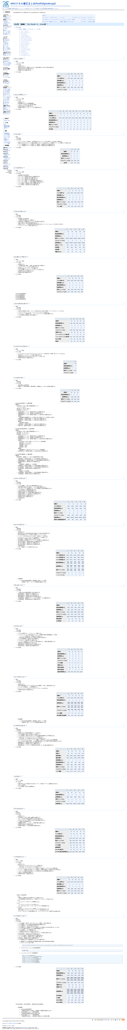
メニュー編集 (7, 143)
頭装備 (5, 20)
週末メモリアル (7, 54)
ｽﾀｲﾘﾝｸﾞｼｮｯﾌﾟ (7, 103)
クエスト (6, 70)
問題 (5, 138)
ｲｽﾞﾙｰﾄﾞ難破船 (7, 49)
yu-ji (14, 1028)
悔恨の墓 (6, 42)
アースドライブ (24, 52)
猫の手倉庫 (6, 99)
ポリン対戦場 (7, 47)
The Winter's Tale (10, 1025)
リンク (5, 128)
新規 (37, 8)
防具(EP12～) (7, 22)
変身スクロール (7, 30)
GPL (35, 1027)
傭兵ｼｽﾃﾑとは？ (7, 106)
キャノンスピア (24, 31)
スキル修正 (6, 83)
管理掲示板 (6, 139)
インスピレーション (25, 55)
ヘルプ (55, 8)
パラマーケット (7, 100)
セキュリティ (7, 136)
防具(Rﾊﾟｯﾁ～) (7, 23)
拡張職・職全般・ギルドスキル (67, 21)
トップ (5, 8)
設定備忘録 (6, 132)
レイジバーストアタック (26, 40)
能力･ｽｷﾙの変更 (7, 63)
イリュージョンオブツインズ (7, 164)
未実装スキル (7, 82)
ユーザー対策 (7, 135)
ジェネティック (91, 19)
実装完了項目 (7, 120)
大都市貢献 (6, 102)
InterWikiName (7, 142)
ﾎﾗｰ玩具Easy (6, 40)
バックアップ (22, 8)
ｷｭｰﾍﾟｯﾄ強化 (6, 92)
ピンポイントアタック (26, 37)
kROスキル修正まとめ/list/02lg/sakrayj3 (33, 3)
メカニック (90, 17)
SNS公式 (18, 27)
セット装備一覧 (7, 27)
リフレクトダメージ (25, 36)
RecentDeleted (7, 150)
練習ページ (6, 127)
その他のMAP (7, 51)
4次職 (5, 161)
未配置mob (6, 61)
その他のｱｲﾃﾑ (7, 33)
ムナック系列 (7, 77)
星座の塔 (6, 44)
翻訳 (5, 124)
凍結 (13, 8)
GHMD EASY (7, 39)
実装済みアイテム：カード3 (7, 158)
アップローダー (7, 141)
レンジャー (62, 17)
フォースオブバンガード (26, 39)
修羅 (73, 19)
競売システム (7, 88)
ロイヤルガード (46, 19)
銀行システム (7, 94)
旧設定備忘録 (7, 133)
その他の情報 (7, 65)
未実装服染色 (7, 91)
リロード (31, 8)
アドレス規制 (7, 137)
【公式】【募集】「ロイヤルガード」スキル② (29, 29)
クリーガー (6, 114)
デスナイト (6, 74)
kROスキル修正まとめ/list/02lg (11, 1023)
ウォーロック (84, 17)
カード (5, 29)
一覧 (41, 8)
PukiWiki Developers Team (24, 1027)
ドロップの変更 (7, 62)
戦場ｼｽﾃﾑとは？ (7, 113)
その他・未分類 (91, 21)
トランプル (23, 33)
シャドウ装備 (7, 31)
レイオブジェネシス (25, 50)
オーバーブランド (25, 44)
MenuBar (6, 155)
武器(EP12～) (7, 17)
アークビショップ (76, 17)
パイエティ (23, 51)
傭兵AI (5, 108)
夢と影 (5, 41)
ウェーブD (6, 45)
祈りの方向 (6, 167)
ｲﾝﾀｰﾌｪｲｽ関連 (7, 89)
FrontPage (6, 152)
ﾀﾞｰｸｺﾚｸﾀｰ (6, 76)
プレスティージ (24, 46)
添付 (27, 8)
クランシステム (7, 95)
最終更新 (50, 8)
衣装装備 (6, 24)
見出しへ (44, 15)
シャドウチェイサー (54, 19)
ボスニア (6, 50)
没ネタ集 (6, 104)
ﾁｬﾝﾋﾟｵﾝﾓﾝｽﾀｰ (7, 60)
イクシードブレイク (25, 43)
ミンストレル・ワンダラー (66, 19)
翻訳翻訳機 (7, 125)
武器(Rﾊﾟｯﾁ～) (7, 18)
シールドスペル (24, 42)
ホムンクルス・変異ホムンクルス (50, 21)
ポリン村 (6, 46)
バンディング (24, 47)
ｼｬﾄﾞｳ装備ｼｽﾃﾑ (7, 97)
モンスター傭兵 (7, 110)
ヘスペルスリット (25, 54)
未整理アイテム (7, 34)
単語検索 (45, 8)
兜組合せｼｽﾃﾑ (7, 93)
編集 (10, 8)
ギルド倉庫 (6, 98)
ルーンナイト (45, 17)
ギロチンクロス (53, 17)
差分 (16, 8)
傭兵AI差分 (6, 109)
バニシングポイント (25, 32)
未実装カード (7, 159)
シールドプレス (24, 35)
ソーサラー (83, 19)
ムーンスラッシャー (25, 48)
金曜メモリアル (7, 55)
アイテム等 (83, 21)
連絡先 (5, 140)
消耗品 (5, 28)
